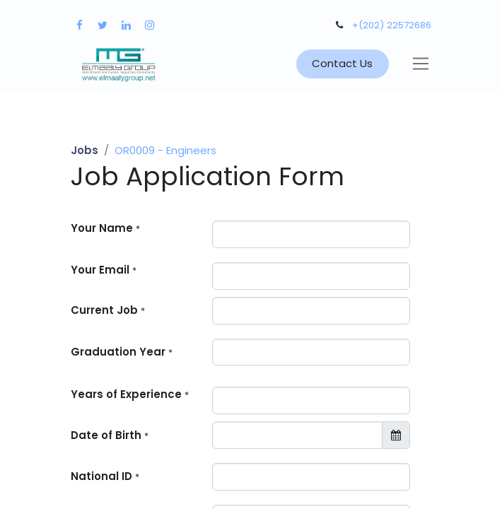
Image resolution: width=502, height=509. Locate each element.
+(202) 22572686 (391, 25)
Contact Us (342, 63)
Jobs (84, 150)
